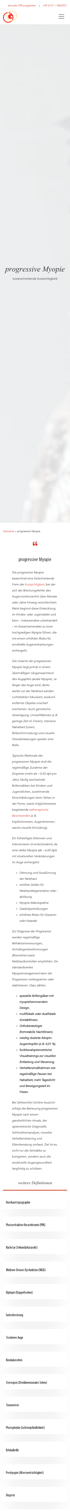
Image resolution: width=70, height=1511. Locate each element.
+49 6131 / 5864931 (55, 5)
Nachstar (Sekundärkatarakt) (22, 1248)
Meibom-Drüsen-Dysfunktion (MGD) (26, 1270)
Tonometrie (12, 1405)
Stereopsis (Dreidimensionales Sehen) (26, 1383)
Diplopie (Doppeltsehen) (19, 1293)
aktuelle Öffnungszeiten (22, 5)
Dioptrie (10, 1495)
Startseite (8, 531)
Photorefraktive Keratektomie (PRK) (25, 1225)
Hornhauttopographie (18, 1202)
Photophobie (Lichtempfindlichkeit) (25, 1428)
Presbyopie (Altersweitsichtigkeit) (25, 1473)
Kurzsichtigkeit (34, 584)
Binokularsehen (14, 1360)
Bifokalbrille (12, 1450)
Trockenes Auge (14, 1338)
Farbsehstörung (14, 1315)
